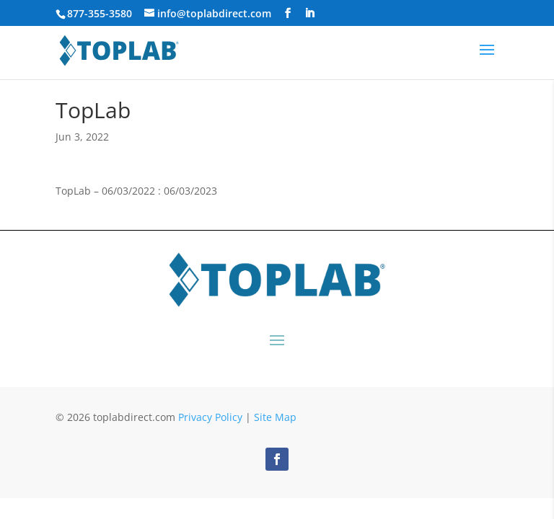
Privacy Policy (210, 417)
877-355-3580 (99, 13)
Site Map (275, 417)
